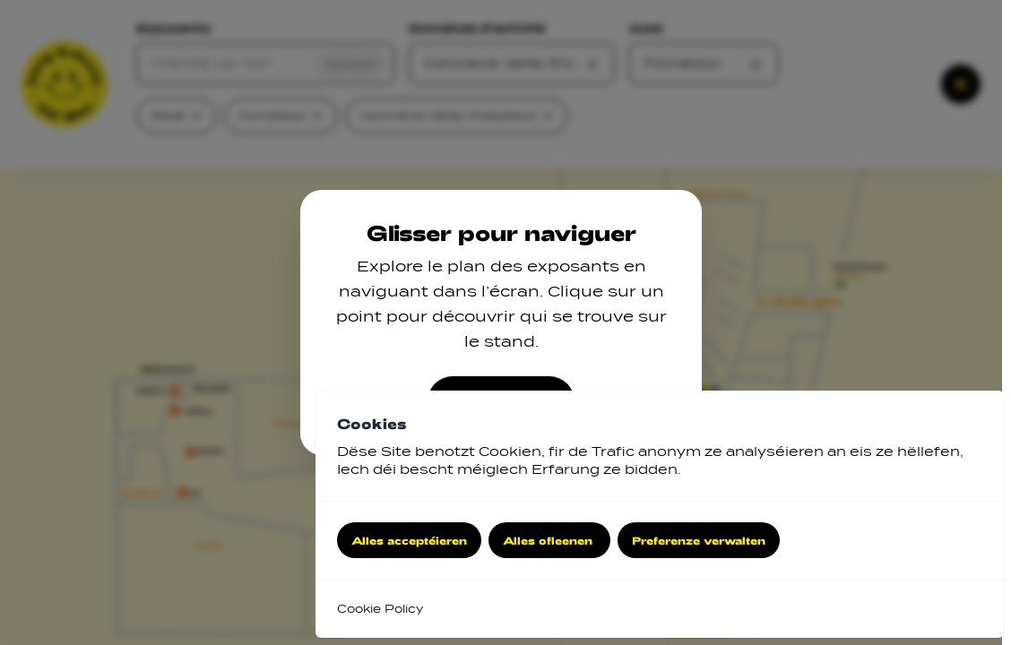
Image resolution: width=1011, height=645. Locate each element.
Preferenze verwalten (698, 540)
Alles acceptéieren (409, 540)
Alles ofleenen (549, 540)
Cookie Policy (380, 608)
